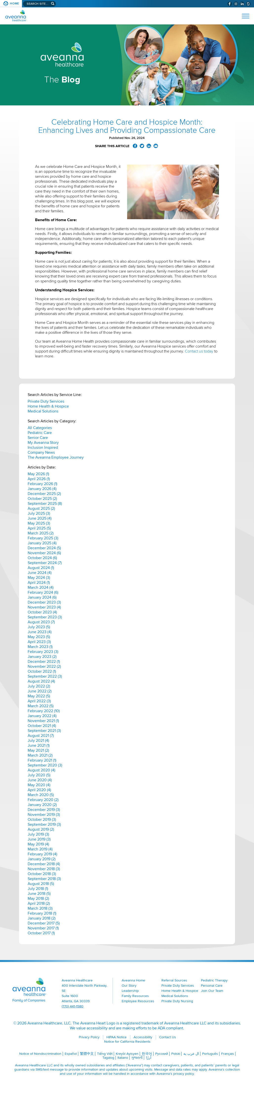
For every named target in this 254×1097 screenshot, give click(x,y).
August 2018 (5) (41, 883)
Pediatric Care (40, 432)
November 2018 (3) (44, 868)
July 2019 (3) (38, 834)
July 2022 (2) (39, 686)
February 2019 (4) (42, 854)
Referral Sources (174, 980)
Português (210, 1054)
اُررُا (148, 1058)
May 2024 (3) (39, 577)
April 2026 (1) (39, 478)
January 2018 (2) (42, 918)
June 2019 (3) (39, 839)
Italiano (122, 1058)
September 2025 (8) (45, 503)
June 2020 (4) (40, 780)
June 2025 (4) (40, 518)
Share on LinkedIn (149, 146)
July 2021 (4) (38, 740)
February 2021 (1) (42, 760)
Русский (161, 1054)
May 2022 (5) (39, 696)
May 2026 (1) (38, 473)
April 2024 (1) (39, 582)
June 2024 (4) (40, 572)
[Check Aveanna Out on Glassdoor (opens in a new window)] (248, 3)
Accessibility (143, 1037)
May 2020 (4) (39, 785)
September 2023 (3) (45, 617)
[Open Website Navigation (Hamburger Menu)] (243, 16)
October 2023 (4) (42, 612)
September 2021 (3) (44, 730)
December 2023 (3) (44, 602)
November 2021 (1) (43, 720)
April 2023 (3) (39, 641)
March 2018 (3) (40, 908)
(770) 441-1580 (72, 1006)
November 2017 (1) (43, 928)
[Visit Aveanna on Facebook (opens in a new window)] (229, 3)
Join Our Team (212, 991)
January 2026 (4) (42, 488)
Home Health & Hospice (48, 406)
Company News (41, 452)
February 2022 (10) (44, 710)
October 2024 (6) (42, 557)
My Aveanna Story (43, 442)
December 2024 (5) (44, 548)
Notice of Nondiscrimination (40, 1054)
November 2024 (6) (44, 552)
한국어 (147, 1054)
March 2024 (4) (41, 587)
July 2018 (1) (38, 888)
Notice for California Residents (127, 1041)
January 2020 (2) (42, 804)
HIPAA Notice (116, 1037)
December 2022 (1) (44, 661)
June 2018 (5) (39, 893)
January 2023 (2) (42, 656)
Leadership (130, 991)
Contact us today (199, 351)
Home (14, 3)
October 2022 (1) (42, 671)
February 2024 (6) (43, 592)
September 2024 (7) (45, 562)
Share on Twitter (142, 146)
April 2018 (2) (39, 903)
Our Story (129, 985)
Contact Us (167, 1037)
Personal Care (211, 985)
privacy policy (183, 1074)
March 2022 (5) (41, 706)
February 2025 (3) (43, 538)
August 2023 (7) (41, 622)
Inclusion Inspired (43, 447)
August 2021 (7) (41, 735)
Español (71, 1054)
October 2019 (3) (42, 819)
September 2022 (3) (45, 676)
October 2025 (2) (42, 498)
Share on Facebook (135, 146)
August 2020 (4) (41, 770)
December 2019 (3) (44, 809)
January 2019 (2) (42, 859)
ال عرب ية (191, 1054)
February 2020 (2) (43, 799)
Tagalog (108, 1058)
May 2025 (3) (39, 523)
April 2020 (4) (39, 789)
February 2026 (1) (42, 483)
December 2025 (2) (44, 493)
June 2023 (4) (40, 631)
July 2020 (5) (39, 775)
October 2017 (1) (41, 933)
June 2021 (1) (39, 745)
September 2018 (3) (44, 878)
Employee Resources (138, 1001)
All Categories (40, 427)
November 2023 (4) (44, 607)
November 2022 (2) (44, 666)
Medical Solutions (43, 411)
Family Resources (135, 996)
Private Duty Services (46, 401)
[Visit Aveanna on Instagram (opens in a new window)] (236, 3)
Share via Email (156, 146)
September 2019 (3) (44, 824)
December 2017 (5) (44, 923)
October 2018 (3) (42, 873)
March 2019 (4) (40, 849)
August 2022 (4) (41, 681)
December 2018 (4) (44, 864)
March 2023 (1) (40, 646)
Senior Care (38, 437)
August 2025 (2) (41, 508)
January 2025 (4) (42, 543)
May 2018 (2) (38, 898)
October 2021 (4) (42, 725)
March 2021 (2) (40, 755)
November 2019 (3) (44, 814)
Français (227, 1054)
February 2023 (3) (43, 651)
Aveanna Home (133, 980)
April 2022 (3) (39, 701)
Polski (175, 1054)
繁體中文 (87, 1054)
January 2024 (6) (42, 597)
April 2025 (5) (39, 528)
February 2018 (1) (42, 913)
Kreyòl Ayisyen (127, 1054)
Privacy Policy (89, 1037)
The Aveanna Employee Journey (56, 457)
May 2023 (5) (39, 636)
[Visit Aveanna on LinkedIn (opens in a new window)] (242, 3)
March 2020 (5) (41, 794)
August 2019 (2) (41, 829)
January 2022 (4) (42, 715)
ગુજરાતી (137, 1058)
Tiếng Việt (105, 1054)
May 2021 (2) (38, 750)
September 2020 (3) (45, 765)
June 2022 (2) (40, 691)
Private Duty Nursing (177, 1001)
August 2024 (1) (41, 567)
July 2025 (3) (39, 513)
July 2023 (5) (39, 627)
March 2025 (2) (41, 533)
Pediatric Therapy (214, 980)
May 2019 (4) (38, 844)
